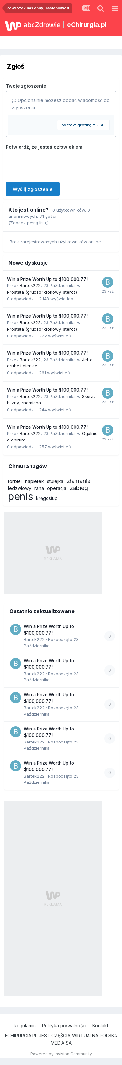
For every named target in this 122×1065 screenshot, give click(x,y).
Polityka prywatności (64, 1025)
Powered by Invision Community (61, 1053)
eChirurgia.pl (86, 24)
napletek (34, 481)
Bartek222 (30, 285)
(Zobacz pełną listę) (28, 222)
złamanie (78, 481)
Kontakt (100, 1025)
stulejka (55, 481)
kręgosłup (47, 498)
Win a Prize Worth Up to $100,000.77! (47, 279)
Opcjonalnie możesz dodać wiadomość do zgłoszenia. (61, 104)
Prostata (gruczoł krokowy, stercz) (42, 292)
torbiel (15, 481)
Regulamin (25, 1025)
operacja (56, 488)
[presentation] (55, 164)
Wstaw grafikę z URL (83, 124)
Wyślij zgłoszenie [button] (33, 189)
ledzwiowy (19, 488)
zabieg (79, 487)
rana (39, 488)
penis (20, 496)
